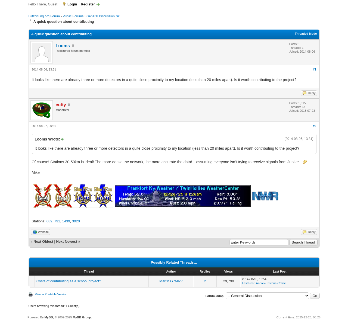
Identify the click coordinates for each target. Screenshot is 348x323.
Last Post (248, 283)
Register (88, 4)
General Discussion (100, 16)
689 (49, 221)
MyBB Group (82, 317)
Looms (63, 45)
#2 (314, 125)
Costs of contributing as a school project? (68, 281)
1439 (66, 221)
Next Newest (66, 241)
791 (57, 221)
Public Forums (73, 16)
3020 (76, 221)
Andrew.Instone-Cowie (271, 283)
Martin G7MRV (171, 281)
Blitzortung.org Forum (44, 16)
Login (72, 4)
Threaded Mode (306, 33)
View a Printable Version (51, 294)
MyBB (48, 317)
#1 (314, 69)
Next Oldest (43, 241)
